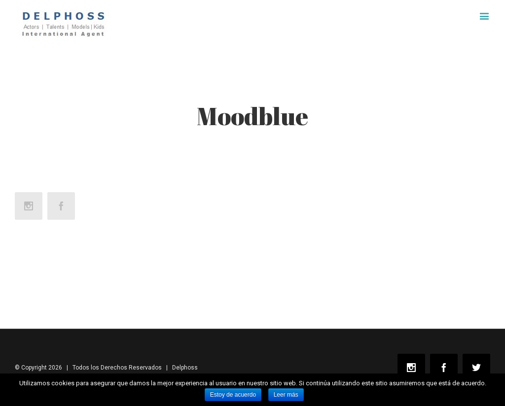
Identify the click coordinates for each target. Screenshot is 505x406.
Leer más (286, 394)
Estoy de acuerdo (233, 394)
